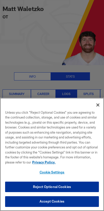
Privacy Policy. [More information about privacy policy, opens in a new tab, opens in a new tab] (43, 162)
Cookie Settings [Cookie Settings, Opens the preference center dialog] (52, 172)
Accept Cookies (52, 201)
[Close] (97, 105)
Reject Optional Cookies (52, 187)
